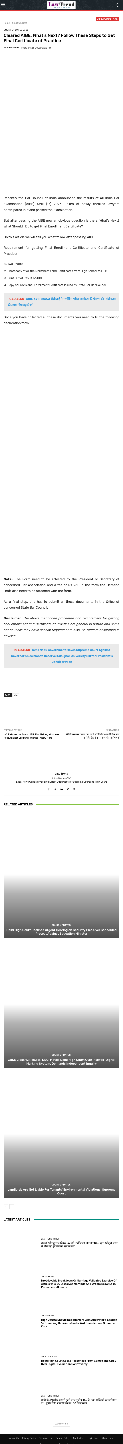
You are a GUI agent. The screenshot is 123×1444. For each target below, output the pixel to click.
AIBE (26, 30)
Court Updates (19, 22)
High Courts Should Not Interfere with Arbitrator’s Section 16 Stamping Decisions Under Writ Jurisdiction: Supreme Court (79, 1333)
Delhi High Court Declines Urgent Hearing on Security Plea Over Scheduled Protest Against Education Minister (61, 941)
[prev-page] (6, 1216)
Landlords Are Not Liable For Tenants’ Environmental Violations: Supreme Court (61, 1201)
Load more (61, 1433)
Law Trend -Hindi (50, 1249)
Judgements (47, 1287)
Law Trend (13, 47)
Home (7, 22)
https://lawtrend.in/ (61, 788)
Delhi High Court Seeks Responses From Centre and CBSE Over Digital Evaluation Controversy (78, 1372)
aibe (16, 705)
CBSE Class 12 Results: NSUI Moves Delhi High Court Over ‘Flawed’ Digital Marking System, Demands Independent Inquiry (61, 1071)
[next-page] (11, 1216)
